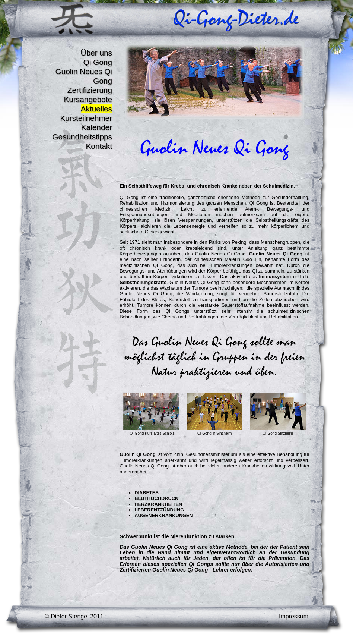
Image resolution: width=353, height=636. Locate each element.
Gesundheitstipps (82, 136)
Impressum (293, 616)
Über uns (96, 52)
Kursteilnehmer (86, 118)
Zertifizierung (89, 90)
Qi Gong (97, 62)
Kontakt (99, 146)
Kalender (96, 127)
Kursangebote (88, 99)
